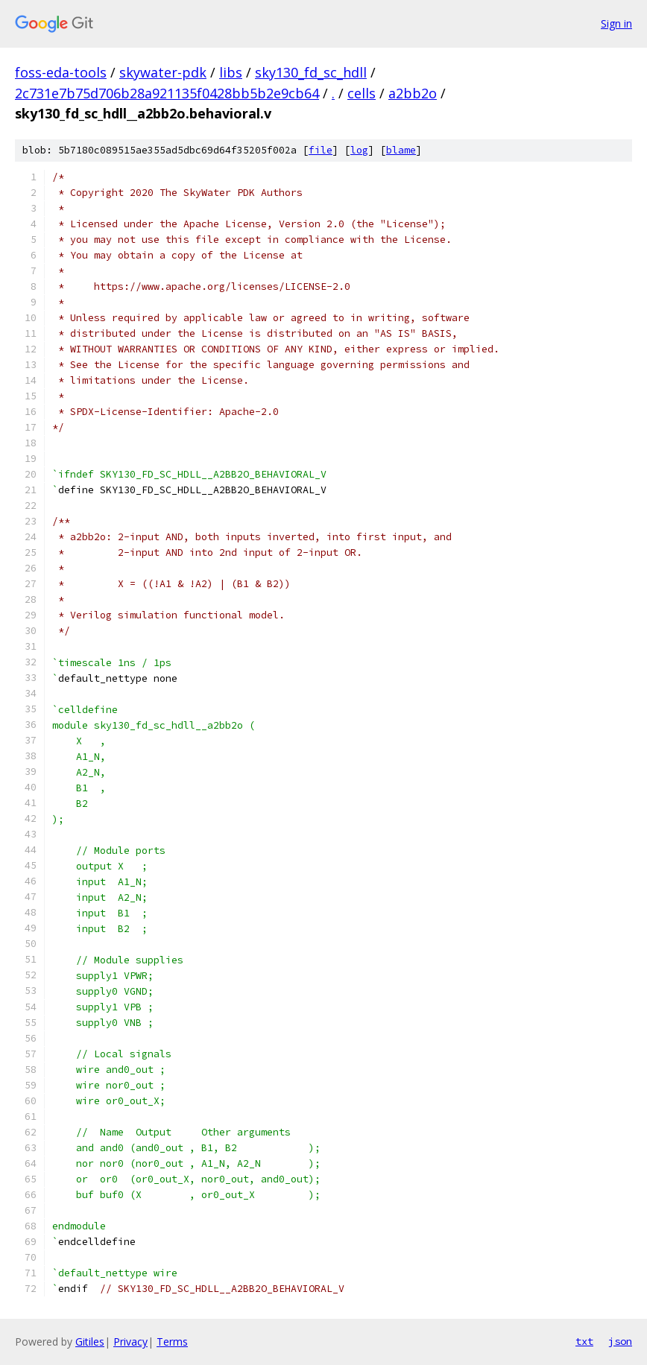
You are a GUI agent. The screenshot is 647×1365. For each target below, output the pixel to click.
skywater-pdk (162, 72)
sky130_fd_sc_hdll (311, 72)
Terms (172, 1341)
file (320, 150)
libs (230, 72)
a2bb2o (412, 93)
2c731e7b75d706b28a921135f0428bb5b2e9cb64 (167, 93)
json (620, 1341)
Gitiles (89, 1341)
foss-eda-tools (61, 72)
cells (361, 93)
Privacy (130, 1341)
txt (584, 1341)
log (359, 150)
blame (401, 150)
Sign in (616, 23)
